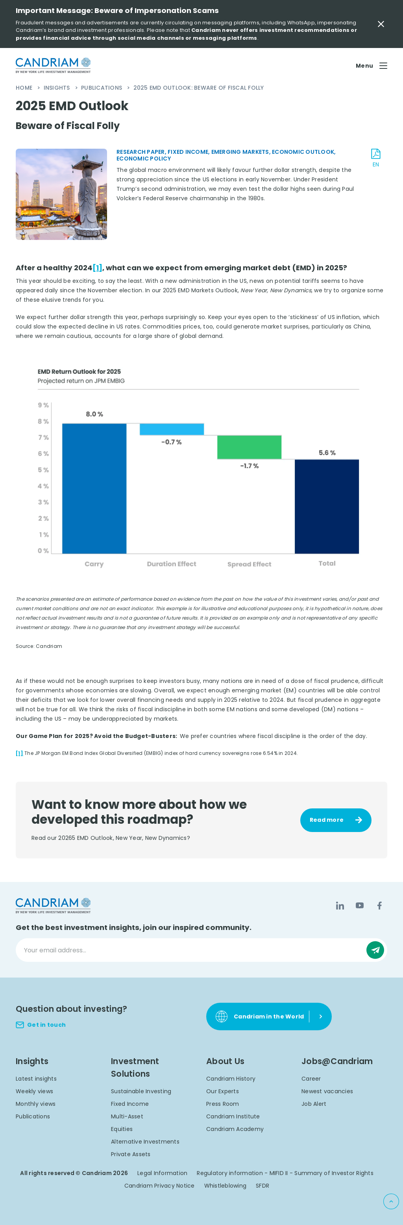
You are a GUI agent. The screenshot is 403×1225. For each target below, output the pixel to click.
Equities (122, 1129)
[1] (97, 268)
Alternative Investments (145, 1142)
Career (311, 1079)
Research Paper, (142, 152)
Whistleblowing (225, 1186)
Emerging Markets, (241, 152)
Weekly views (34, 1091)
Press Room (222, 1104)
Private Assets (131, 1154)
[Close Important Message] (381, 24)
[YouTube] (360, 905)
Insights (58, 88)
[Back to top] (391, 1201)
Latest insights (36, 1079)
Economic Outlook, (304, 152)
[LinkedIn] (340, 905)
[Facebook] (379, 905)
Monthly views (35, 1104)
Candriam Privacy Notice (159, 1186)
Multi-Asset (127, 1116)
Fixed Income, (189, 152)
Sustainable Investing (141, 1091)
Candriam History (230, 1079)
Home (25, 88)
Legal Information (162, 1173)
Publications (102, 88)
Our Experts (222, 1091)
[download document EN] (376, 158)
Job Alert (313, 1104)
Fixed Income (130, 1104)
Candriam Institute (233, 1116)
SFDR (262, 1186)
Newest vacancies (327, 1091)
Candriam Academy (235, 1129)
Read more (327, 820)
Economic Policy (143, 158)
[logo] (53, 65)
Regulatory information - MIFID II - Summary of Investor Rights (285, 1173)
